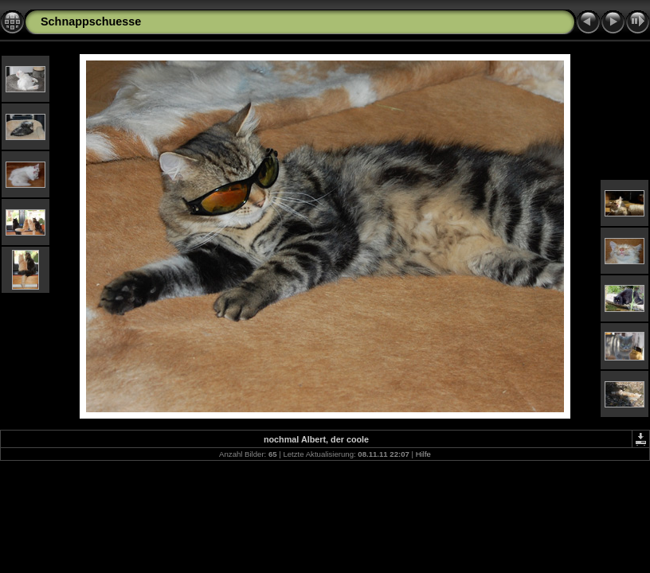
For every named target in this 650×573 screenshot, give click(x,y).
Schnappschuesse (91, 21)
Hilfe (423, 454)
